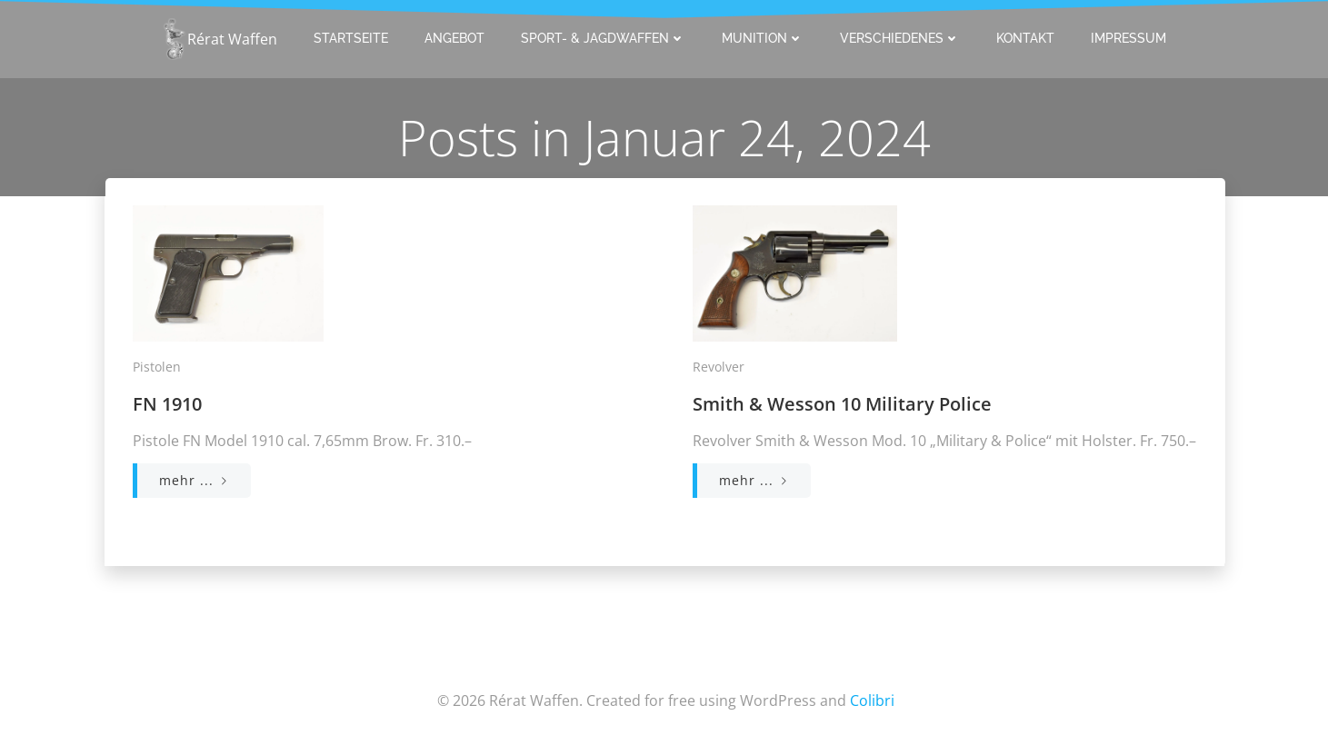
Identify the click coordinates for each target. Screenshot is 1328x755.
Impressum (1128, 38)
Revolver (718, 366)
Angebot (454, 38)
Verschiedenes (900, 38)
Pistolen (157, 366)
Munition (763, 38)
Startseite (351, 38)
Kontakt (1025, 38)
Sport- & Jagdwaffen (603, 38)
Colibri (872, 700)
